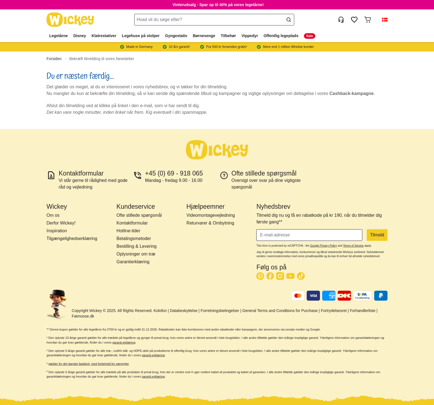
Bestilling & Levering (137, 246)
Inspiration (56, 230)
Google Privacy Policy (323, 245)
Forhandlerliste (363, 310)
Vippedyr (250, 35)
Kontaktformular (132, 223)
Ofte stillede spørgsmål (139, 215)
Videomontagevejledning (211, 215)
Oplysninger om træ (136, 254)
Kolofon (160, 310)
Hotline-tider (128, 230)
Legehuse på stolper (140, 35)
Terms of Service (353, 245)
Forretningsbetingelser (220, 310)
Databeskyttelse (184, 310)
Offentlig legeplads (281, 35)
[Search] (288, 19)
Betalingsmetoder (134, 238)
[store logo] (70, 19)
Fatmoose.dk (83, 316)
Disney (79, 35)
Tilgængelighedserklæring (71, 238)
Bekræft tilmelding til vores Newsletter (101, 58)
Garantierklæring (133, 261)
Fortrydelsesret (334, 310)
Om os (53, 215)
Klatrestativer (104, 35)
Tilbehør (228, 35)
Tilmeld (377, 235)
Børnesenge (204, 35)
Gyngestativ (176, 35)
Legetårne (58, 35)
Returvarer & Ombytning (210, 223)
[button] (383, 20)
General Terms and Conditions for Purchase (280, 310)
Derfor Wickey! (61, 223)
